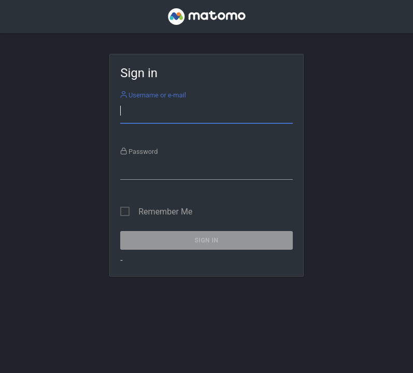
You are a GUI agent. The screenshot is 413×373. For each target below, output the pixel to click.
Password (139, 151)
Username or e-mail (153, 95)
